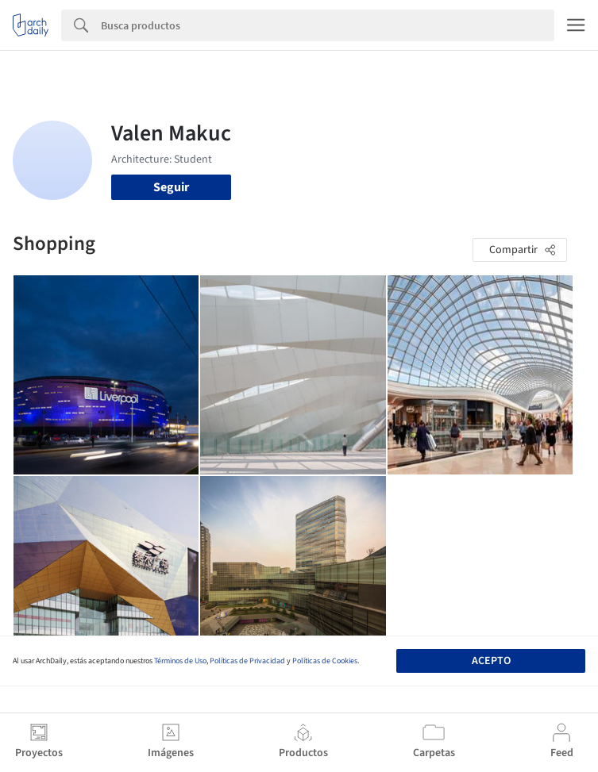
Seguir (171, 187)
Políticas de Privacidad (247, 660)
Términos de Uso (180, 660)
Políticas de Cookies (324, 660)
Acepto (491, 661)
